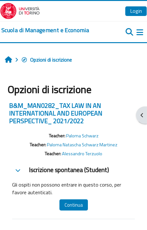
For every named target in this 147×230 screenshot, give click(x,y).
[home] (45, 30)
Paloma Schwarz (82, 135)
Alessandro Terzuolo (82, 153)
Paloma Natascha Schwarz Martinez (82, 144)
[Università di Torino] (20, 10)
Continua (74, 205)
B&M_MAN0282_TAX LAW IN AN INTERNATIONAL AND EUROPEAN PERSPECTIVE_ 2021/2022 (55, 113)
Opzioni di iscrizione (46, 60)
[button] (18, 170)
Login (136, 11)
